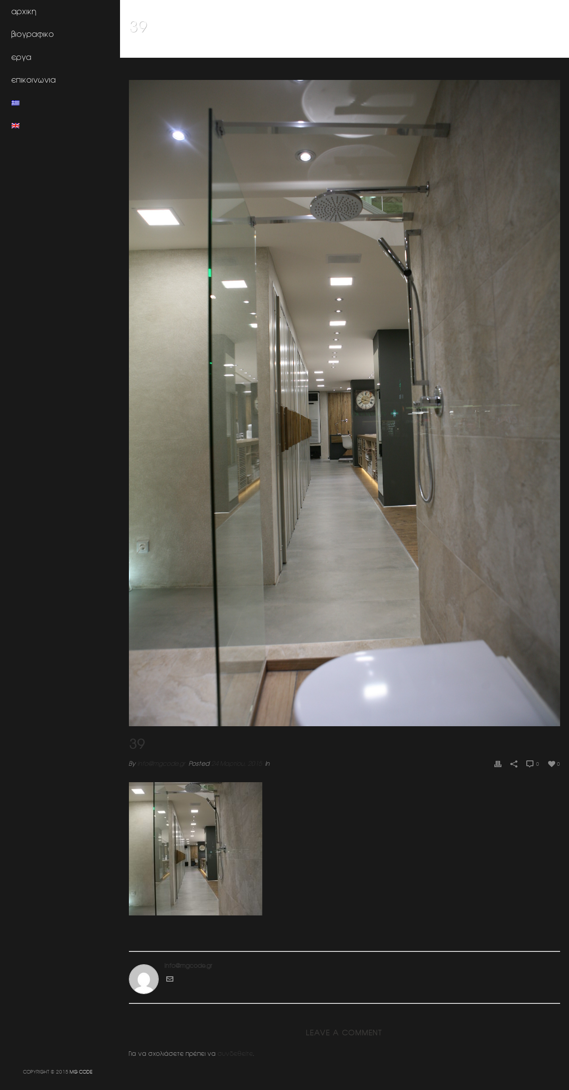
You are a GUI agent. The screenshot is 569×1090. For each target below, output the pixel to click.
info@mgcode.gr (161, 763)
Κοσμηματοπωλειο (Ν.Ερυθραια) (500, 49)
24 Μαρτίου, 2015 (236, 763)
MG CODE (81, 1071)
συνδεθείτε (235, 1053)
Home (444, 49)
